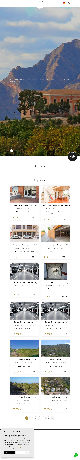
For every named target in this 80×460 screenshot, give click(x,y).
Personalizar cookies (22, 452)
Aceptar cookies (10, 452)
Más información (25, 448)
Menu (13, 3)
